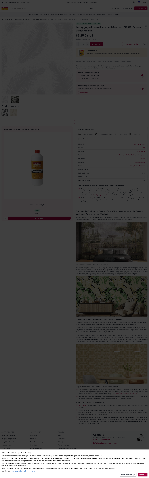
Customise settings (128, 475)
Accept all (142, 475)
